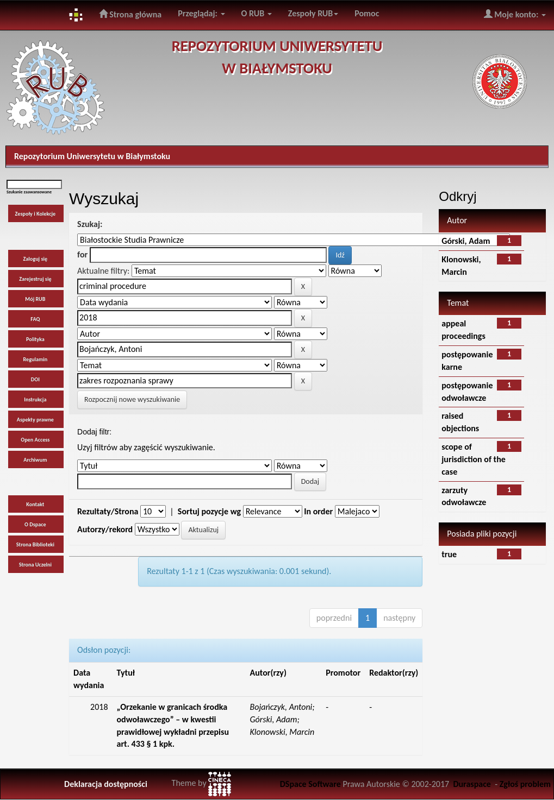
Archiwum (35, 459)
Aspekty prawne (35, 419)
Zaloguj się (35, 258)
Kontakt (35, 504)
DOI (35, 379)
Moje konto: (515, 14)
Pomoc (366, 13)
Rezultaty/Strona (107, 511)
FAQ (35, 319)
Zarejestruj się (35, 278)
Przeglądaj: (201, 13)
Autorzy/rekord (105, 529)
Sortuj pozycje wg (209, 511)
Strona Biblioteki (35, 544)
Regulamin (35, 359)
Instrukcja (35, 399)
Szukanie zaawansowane (29, 191)
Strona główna (130, 14)
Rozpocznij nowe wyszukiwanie (132, 399)
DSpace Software (310, 784)
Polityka (35, 339)
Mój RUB (35, 299)
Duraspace (472, 784)
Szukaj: (89, 224)
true (449, 554)
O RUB (256, 13)
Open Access (35, 439)
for (82, 254)
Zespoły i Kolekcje (35, 213)
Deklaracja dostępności (105, 784)
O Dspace (35, 524)
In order (318, 511)
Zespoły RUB (313, 13)
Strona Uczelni (35, 564)
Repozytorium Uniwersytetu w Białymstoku (92, 156)
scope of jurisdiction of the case (473, 459)
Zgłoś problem (525, 784)
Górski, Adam (465, 241)
